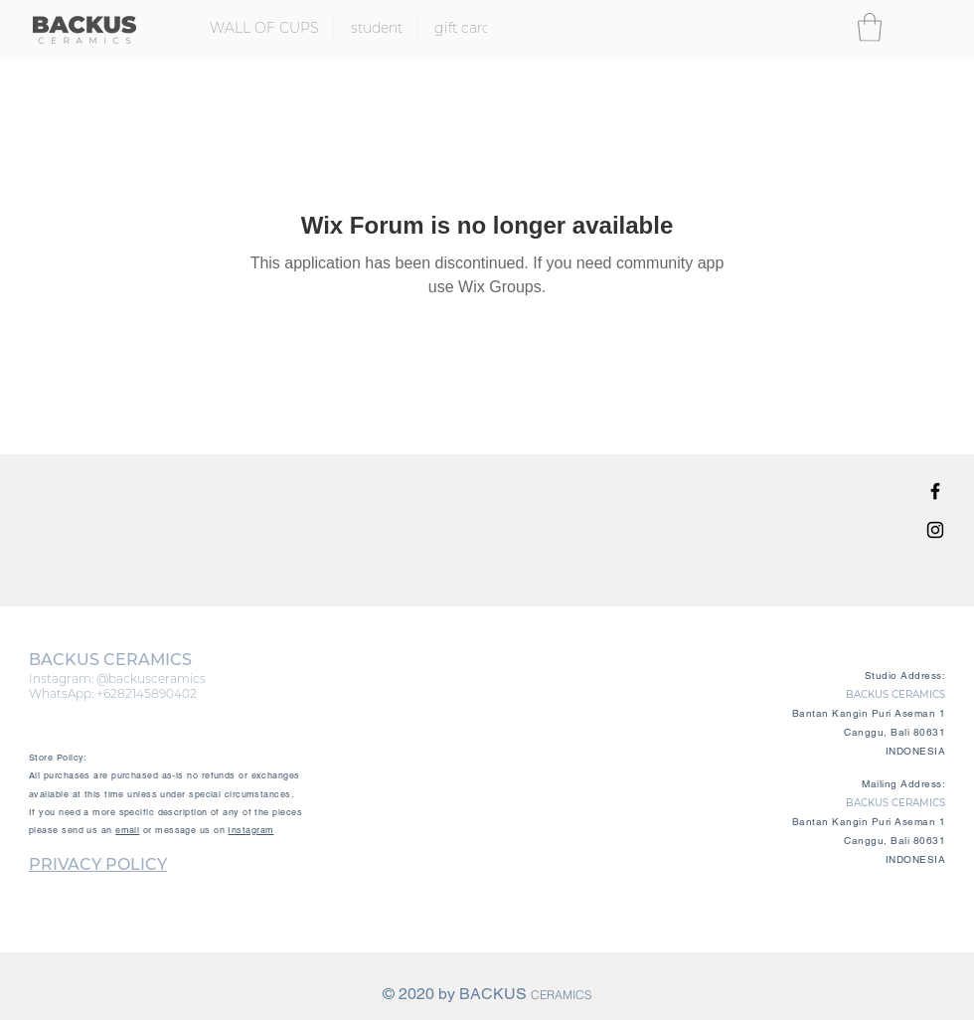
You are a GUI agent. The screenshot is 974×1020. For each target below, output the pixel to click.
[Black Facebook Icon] (935, 491)
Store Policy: (58, 758)
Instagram (250, 830)
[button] (870, 27)
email (127, 830)
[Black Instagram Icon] (935, 530)
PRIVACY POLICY (98, 864)
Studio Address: (905, 675)
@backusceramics (151, 678)
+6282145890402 (146, 693)
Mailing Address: (903, 783)
